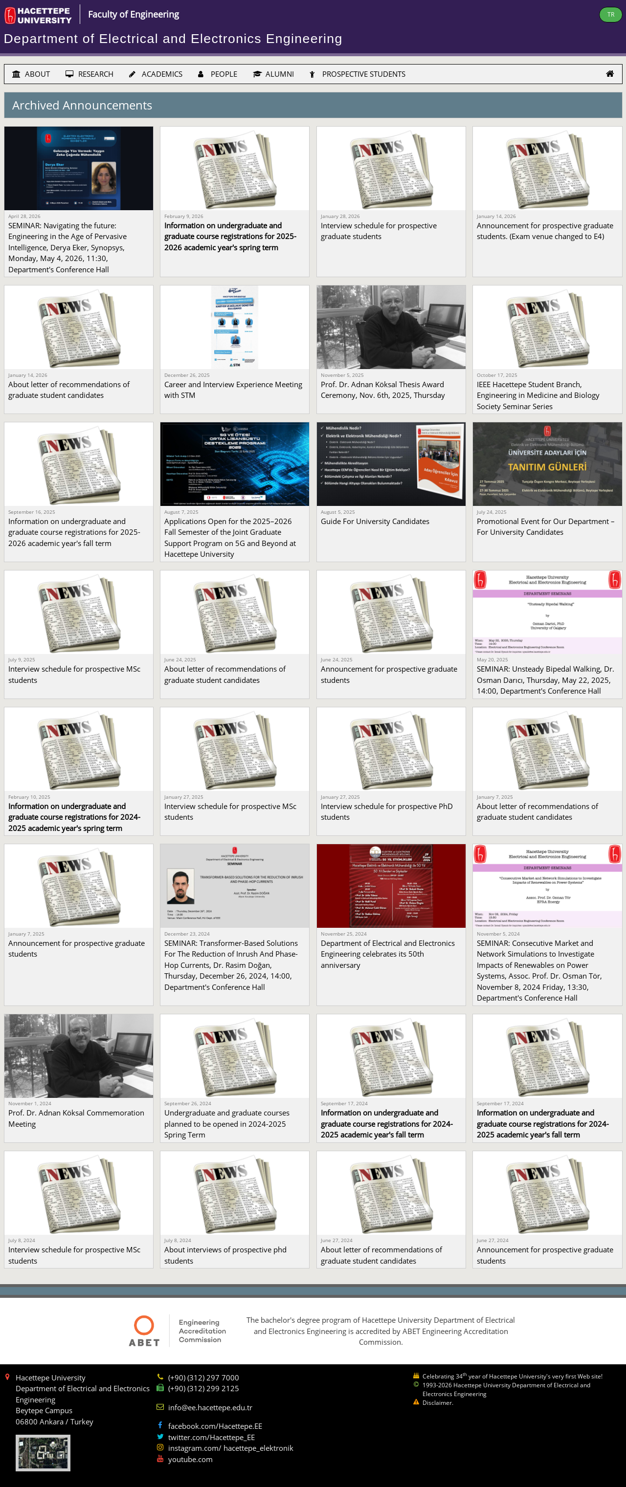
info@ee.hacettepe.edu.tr (210, 1407)
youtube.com (190, 1459)
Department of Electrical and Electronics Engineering (173, 38)
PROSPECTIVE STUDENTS (357, 74)
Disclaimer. (438, 1403)
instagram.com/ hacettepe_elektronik (230, 1448)
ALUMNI (273, 74)
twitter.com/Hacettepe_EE (211, 1437)
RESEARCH (89, 74)
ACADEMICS (155, 74)
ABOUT (31, 74)
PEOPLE (217, 74)
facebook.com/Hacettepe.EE (215, 1426)
